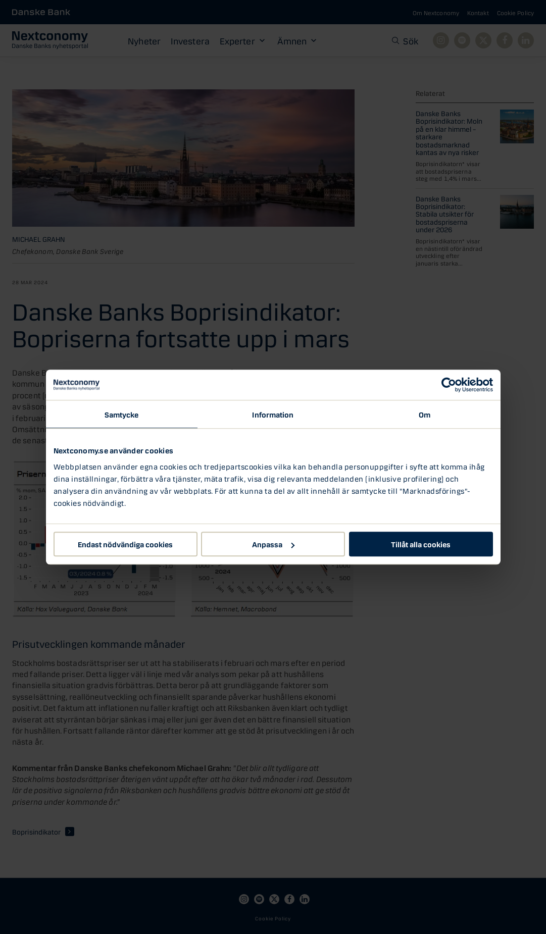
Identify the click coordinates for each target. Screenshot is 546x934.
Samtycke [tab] (122, 414)
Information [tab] (272, 414)
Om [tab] (424, 414)
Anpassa (273, 544)
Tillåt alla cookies (421, 544)
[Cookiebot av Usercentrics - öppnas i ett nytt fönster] (449, 384)
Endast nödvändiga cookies (125, 544)
